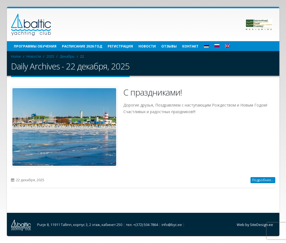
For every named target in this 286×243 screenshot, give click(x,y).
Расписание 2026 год (82, 46)
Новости (147, 46)
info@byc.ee (172, 224)
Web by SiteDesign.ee (255, 224)
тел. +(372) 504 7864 (142, 224)
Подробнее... (263, 180)
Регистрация (120, 46)
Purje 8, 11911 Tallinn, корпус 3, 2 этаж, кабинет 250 (79, 224)
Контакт (190, 46)
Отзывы (169, 46)
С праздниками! (152, 92)
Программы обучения (35, 46)
